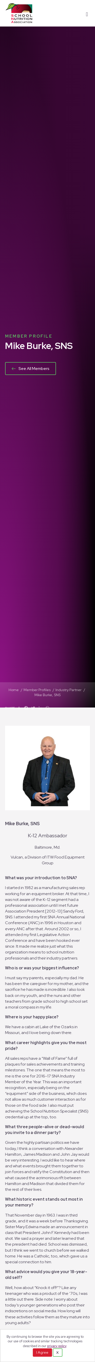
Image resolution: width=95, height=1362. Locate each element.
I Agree (42, 1352)
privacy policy (56, 1346)
